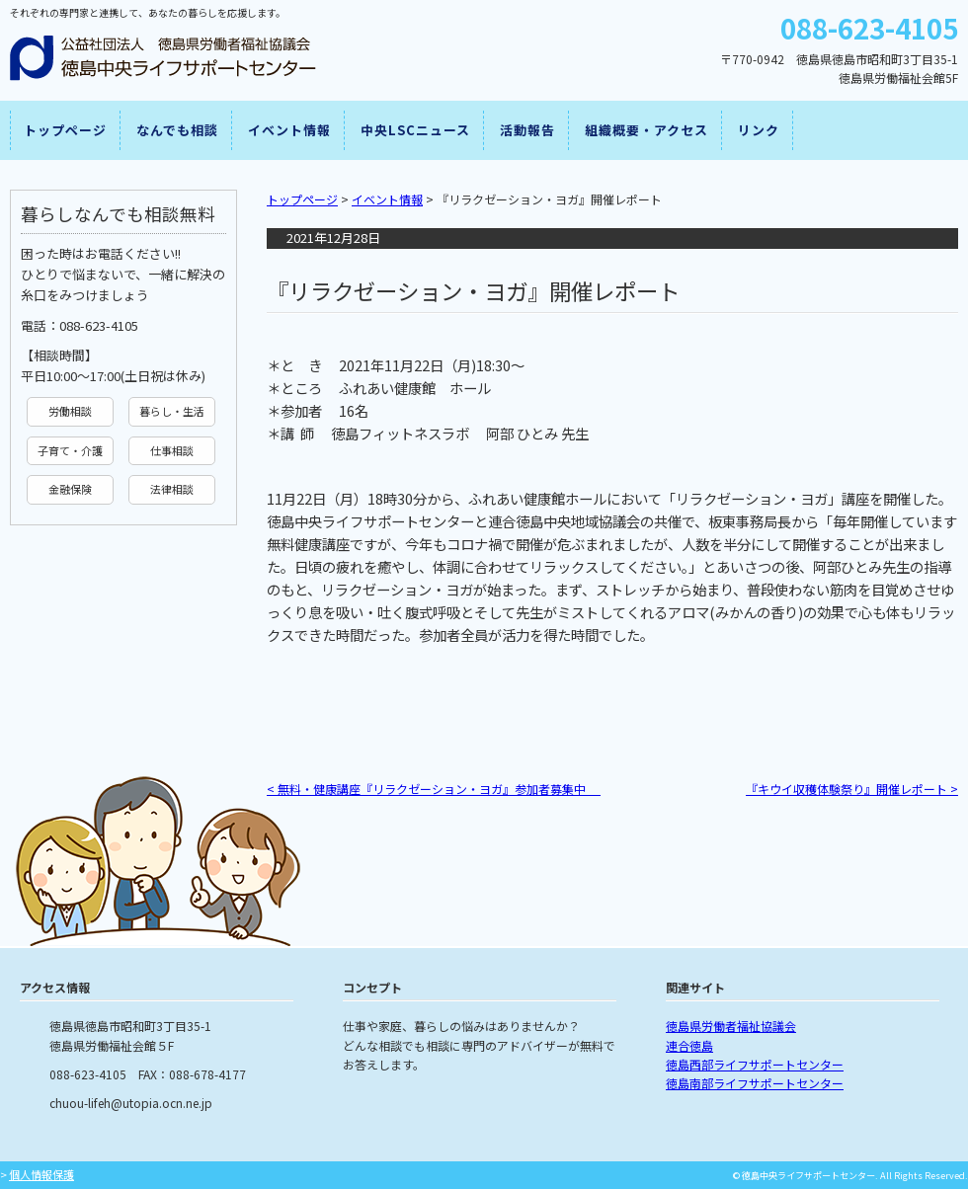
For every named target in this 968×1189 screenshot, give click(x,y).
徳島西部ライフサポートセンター (755, 1064)
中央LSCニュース (415, 129)
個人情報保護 (41, 1174)
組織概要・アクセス (646, 129)
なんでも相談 (177, 129)
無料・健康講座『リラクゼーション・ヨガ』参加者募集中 (434, 788)
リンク (758, 129)
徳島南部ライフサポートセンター (755, 1082)
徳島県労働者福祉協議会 (731, 1025)
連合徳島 (689, 1045)
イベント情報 (289, 129)
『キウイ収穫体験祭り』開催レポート (852, 788)
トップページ (65, 129)
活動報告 (527, 129)
